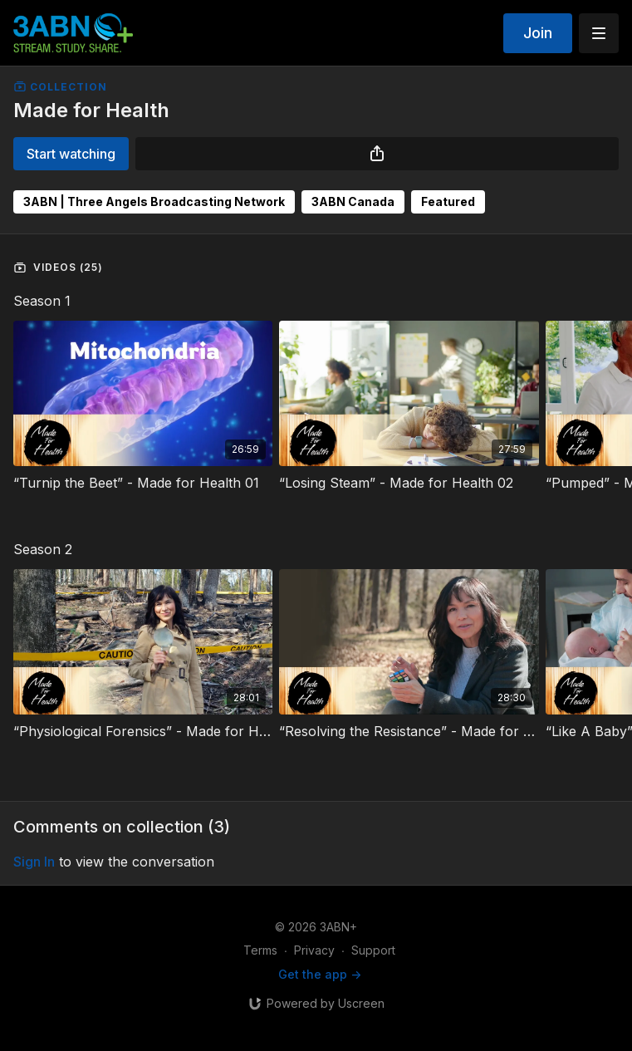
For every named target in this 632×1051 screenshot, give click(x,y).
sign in (34, 861)
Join (537, 33)
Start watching (71, 153)
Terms (260, 950)
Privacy (314, 950)
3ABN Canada (352, 201)
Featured (448, 201)
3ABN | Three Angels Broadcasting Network (154, 201)
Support (373, 950)
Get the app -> (319, 974)
